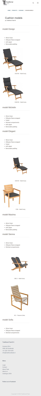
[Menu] (38, 3)
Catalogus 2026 (7, 373)
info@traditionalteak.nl (8, 353)
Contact (4, 367)
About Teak (5, 369)
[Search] (33, 2)
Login (4, 365)
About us (5, 371)
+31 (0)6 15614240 (7, 350)
